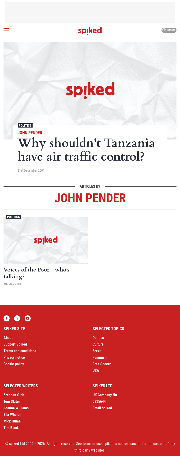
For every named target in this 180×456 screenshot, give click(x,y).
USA (96, 370)
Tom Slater (12, 401)
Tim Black (11, 428)
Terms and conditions (20, 351)
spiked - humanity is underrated (90, 31)
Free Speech (102, 364)
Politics (25, 125)
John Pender (30, 132)
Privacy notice (14, 357)
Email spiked (102, 408)
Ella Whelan (12, 414)
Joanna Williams (16, 408)
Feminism (100, 357)
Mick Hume (12, 421)
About (8, 337)
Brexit (97, 351)
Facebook (7, 318)
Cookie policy (14, 364)
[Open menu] (6, 30)
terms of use (92, 443)
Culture (98, 344)
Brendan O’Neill (15, 395)
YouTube (28, 318)
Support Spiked (15, 344)
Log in (168, 30)
